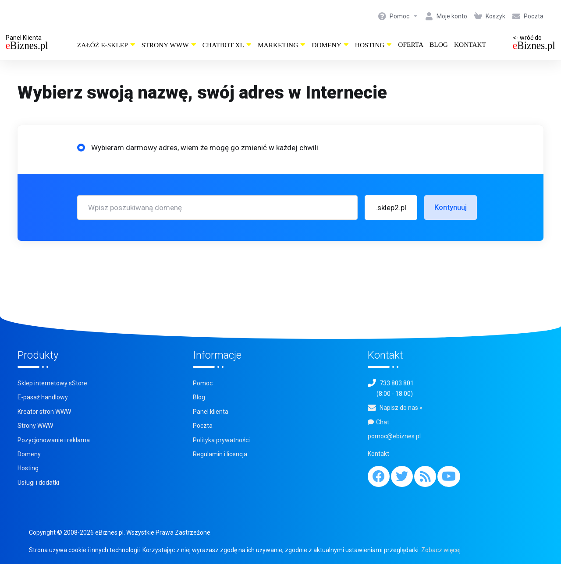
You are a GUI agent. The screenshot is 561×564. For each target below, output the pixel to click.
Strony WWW (169, 45)
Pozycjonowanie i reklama (54, 440)
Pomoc (203, 383)
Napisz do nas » (401, 407)
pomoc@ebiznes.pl (394, 436)
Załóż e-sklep (106, 45)
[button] (391, 207)
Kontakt (470, 44)
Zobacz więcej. (441, 549)
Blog (439, 44)
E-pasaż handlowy (43, 397)
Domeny (330, 45)
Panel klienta (210, 411)
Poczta (203, 425)
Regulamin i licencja (220, 454)
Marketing (281, 45)
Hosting (373, 45)
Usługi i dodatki (38, 482)
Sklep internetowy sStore (52, 383)
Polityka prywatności (221, 440)
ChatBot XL (227, 45)
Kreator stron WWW (44, 411)
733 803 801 (397, 383)
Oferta (410, 44)
